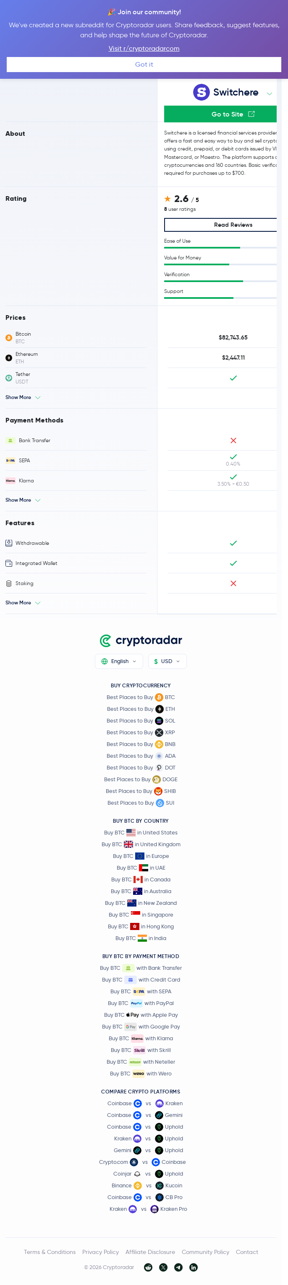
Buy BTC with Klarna (141, 1038)
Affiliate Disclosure (150, 1252)
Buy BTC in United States (141, 832)
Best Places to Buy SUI (140, 803)
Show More (18, 397)
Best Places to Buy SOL (141, 721)
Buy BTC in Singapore (141, 914)
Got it (144, 64)
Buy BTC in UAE (141, 867)
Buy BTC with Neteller (141, 1062)
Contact (247, 1252)
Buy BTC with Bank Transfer (141, 968)
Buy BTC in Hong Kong (141, 926)
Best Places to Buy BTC (141, 697)
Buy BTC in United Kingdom (141, 844)
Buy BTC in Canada (140, 879)
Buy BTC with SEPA (140, 991)
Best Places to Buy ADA (141, 756)
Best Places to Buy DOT (141, 768)
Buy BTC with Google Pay (141, 1027)
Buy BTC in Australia (141, 891)
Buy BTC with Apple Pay (141, 1015)
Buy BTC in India (140, 938)
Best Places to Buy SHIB (141, 791)
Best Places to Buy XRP (141, 732)
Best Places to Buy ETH (141, 709)
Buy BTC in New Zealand (141, 903)
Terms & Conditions (50, 1252)
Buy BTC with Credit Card (141, 980)
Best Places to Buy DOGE (141, 779)
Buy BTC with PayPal (141, 1003)
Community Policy (205, 1252)
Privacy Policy (100, 1252)
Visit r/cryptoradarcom (144, 48)
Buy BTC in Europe (141, 856)
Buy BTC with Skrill (141, 1050)
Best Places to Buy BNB (141, 744)
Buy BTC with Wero (141, 1074)
